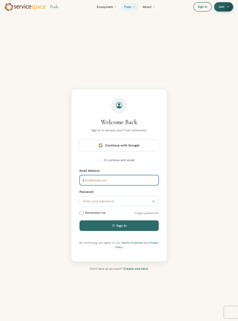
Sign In (202, 7)
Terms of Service (132, 242)
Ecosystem (106, 7)
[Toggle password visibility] (153, 201)
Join (223, 6)
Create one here (135, 269)
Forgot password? (147, 213)
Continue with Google (119, 145)
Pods (54, 6)
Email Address (89, 171)
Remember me (95, 213)
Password (86, 192)
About (149, 7)
